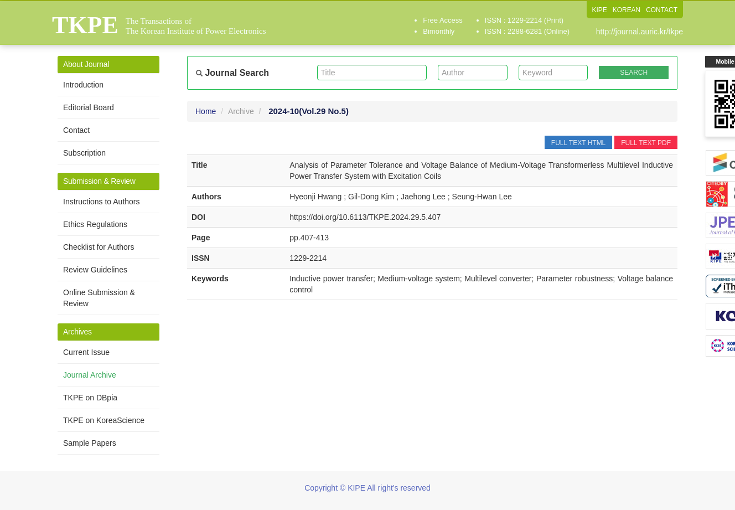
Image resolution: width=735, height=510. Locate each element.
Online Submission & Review (99, 298)
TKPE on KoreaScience (103, 420)
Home (205, 111)
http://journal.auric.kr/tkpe (639, 31)
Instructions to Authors (101, 201)
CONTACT (661, 10)
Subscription (84, 152)
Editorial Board (88, 107)
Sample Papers (89, 443)
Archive (241, 111)
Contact (76, 130)
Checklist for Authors (98, 247)
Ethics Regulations (95, 224)
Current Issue (86, 352)
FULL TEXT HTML (578, 143)
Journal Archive (89, 374)
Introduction (83, 84)
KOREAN (626, 10)
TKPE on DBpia (90, 397)
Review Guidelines (95, 269)
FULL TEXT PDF (646, 143)
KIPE (599, 10)
